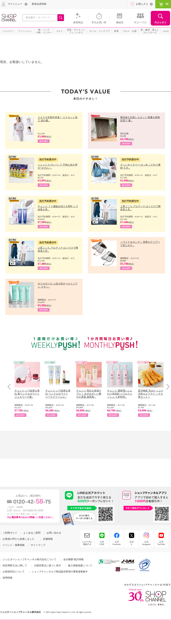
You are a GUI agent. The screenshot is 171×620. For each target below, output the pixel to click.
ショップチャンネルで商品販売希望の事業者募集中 (60, 571)
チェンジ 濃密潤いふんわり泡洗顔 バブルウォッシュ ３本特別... (119, 393)
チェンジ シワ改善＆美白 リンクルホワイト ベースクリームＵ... (57, 393)
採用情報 (7, 577)
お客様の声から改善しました (18, 539)
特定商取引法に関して (15, 565)
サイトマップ (38, 545)
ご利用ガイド (10, 533)
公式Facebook (117, 543)
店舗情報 (48, 539)
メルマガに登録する (87, 543)
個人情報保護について (80, 565)
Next (167, 387)
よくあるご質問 (31, 533)
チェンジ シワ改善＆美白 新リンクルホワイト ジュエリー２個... (27, 393)
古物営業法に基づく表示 (47, 565)
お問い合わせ (54, 533)
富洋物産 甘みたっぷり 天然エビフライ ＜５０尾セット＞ (150, 393)
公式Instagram (146, 543)
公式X (131, 543)
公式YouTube (161, 543)
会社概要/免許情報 (73, 559)
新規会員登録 (39, 4)
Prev (10, 387)
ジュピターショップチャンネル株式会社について (29, 559)
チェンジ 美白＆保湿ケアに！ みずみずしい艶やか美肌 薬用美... (88, 393)
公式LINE (101, 543)
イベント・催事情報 (14, 545)
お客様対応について (14, 571)
